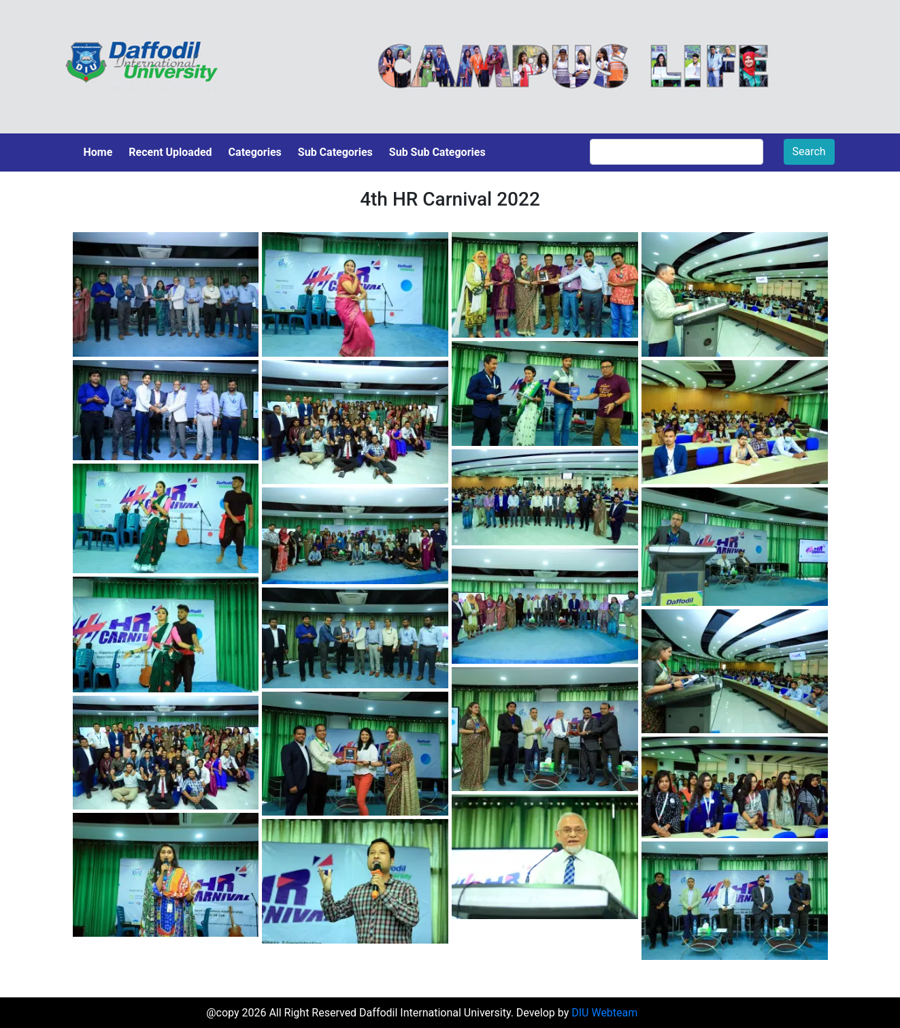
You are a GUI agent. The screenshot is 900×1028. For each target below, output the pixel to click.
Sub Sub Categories (437, 152)
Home (98, 152)
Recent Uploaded (170, 152)
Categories (255, 152)
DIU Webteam (604, 1012)
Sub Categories (335, 152)
